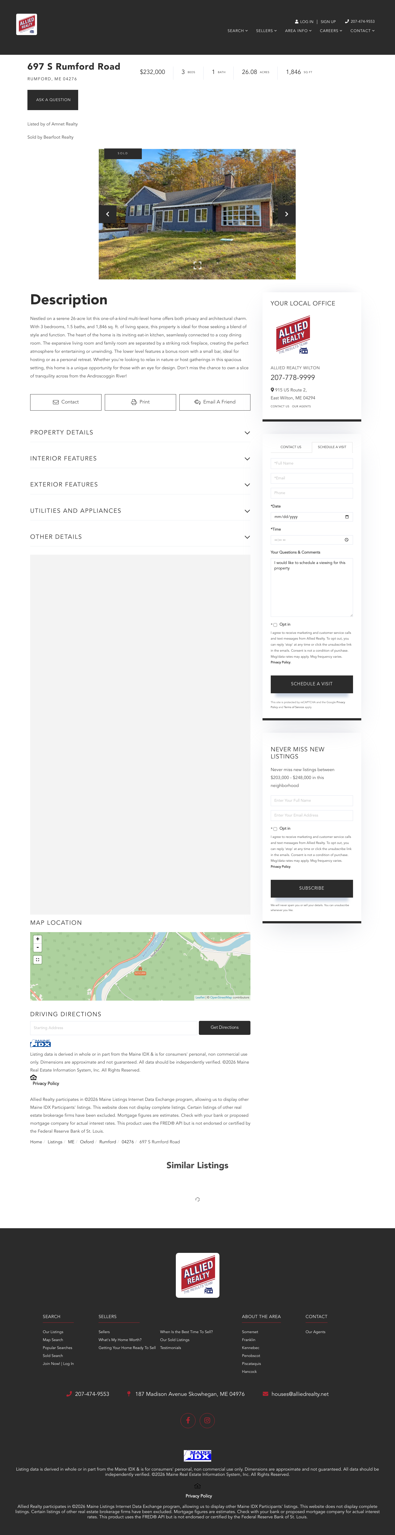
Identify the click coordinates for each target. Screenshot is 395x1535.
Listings (55, 1142)
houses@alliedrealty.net (296, 1394)
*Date (276, 507)
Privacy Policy (46, 1084)
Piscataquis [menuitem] (251, 1364)
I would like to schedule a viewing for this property (312, 587)
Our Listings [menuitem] (53, 1332)
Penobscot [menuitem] (251, 1356)
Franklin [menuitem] (248, 1340)
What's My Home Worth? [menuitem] (120, 1340)
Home (36, 1142)
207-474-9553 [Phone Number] (360, 22)
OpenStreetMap (221, 997)
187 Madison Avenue (186, 1394)
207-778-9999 (293, 378)
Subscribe (311, 888)
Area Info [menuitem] (296, 31)
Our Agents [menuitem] (315, 1332)
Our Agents (301, 406)
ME (71, 1142)
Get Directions (225, 1028)
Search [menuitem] (236, 31)
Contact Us (280, 406)
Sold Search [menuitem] (53, 1356)
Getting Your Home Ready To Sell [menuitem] (127, 1348)
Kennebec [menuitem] (250, 1348)
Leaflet (200, 997)
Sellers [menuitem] (264, 31)
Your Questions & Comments (295, 553)
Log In (304, 22)
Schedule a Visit (332, 447)
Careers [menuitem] (329, 31)
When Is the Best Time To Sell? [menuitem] (186, 1332)
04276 (128, 1142)
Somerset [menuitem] (250, 1332)
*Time (276, 530)
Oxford (87, 1142)
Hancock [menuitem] (249, 1372)
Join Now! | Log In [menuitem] (58, 1364)
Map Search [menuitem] (53, 1340)
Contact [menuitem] (361, 31)
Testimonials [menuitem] (170, 1348)
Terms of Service (294, 707)
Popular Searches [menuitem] (57, 1348)
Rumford (107, 1142)
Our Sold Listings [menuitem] (175, 1340)
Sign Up (328, 22)
